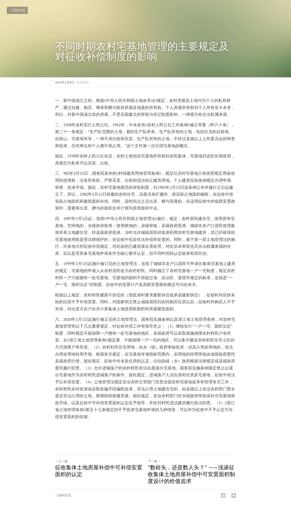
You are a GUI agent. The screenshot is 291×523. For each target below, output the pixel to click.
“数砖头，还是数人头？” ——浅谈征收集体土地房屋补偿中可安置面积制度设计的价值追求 (191, 474)
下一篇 (154, 461)
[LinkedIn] (223, 495)
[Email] (233, 495)
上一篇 (61, 461)
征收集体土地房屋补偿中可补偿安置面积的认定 (98, 471)
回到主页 (17, 10)
